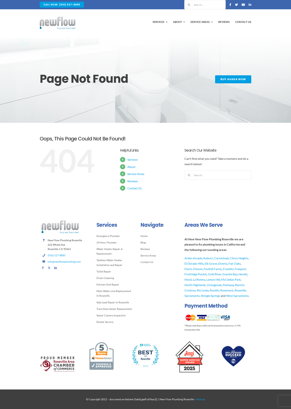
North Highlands (195, 285)
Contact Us (134, 188)
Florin (188, 269)
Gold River (214, 274)
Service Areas (135, 174)
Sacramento (192, 295)
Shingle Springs (210, 295)
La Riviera (199, 279)
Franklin (228, 269)
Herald (242, 274)
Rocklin (214, 290)
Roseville (240, 290)
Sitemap (200, 399)
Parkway (228, 285)
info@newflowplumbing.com (64, 261)
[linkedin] (55, 268)
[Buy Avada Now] (233, 79)
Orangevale (214, 285)
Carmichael (221, 258)
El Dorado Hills (194, 263)
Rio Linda (203, 290)
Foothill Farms (213, 269)
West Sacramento (237, 295)
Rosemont (226, 290)
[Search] (189, 4)
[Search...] (205, 4)
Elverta (222, 263)
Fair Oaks (234, 263)
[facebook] (43, 268)
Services (132, 159)
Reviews (132, 181)
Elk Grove (211, 263)
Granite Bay (229, 274)
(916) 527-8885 (57, 255)
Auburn (208, 258)
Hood (188, 279)
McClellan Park (231, 279)
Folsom (197, 269)
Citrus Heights (239, 258)
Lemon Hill (213, 279)
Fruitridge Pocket (195, 274)
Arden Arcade (193, 258)
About (131, 167)
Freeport (240, 269)
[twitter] (49, 268)
